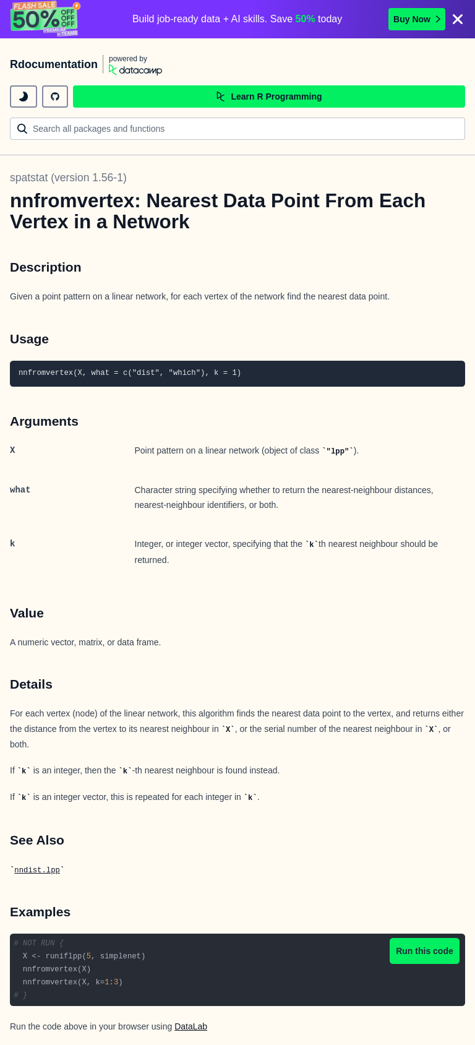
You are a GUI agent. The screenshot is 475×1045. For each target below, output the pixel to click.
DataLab (190, 1026)
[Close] (457, 19)
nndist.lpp (37, 870)
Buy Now (416, 19)
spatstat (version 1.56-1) (68, 177)
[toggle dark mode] (23, 96)
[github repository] (55, 96)
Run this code (424, 951)
